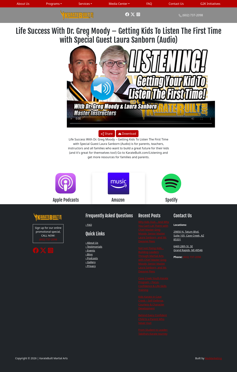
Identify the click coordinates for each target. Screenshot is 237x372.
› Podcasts (92, 258)
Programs (53, 4)
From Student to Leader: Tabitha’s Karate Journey (153, 331)
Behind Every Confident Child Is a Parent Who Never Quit (152, 319)
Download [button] (127, 134)
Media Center (118, 4)
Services (84, 4)
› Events (90, 250)
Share (107, 134)
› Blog (89, 254)
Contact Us (176, 4)
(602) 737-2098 (192, 15)
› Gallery (91, 262)
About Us (23, 4)
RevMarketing (213, 358)
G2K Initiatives (210, 4)
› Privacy (91, 266)
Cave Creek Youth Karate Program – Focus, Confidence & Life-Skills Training (153, 284)
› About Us (92, 242)
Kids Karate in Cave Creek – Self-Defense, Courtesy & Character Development (151, 302)
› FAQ (89, 225)
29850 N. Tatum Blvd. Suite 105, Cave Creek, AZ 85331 (188, 235)
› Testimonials (94, 246)
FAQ (149, 4)
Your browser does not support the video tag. (141, 86)
